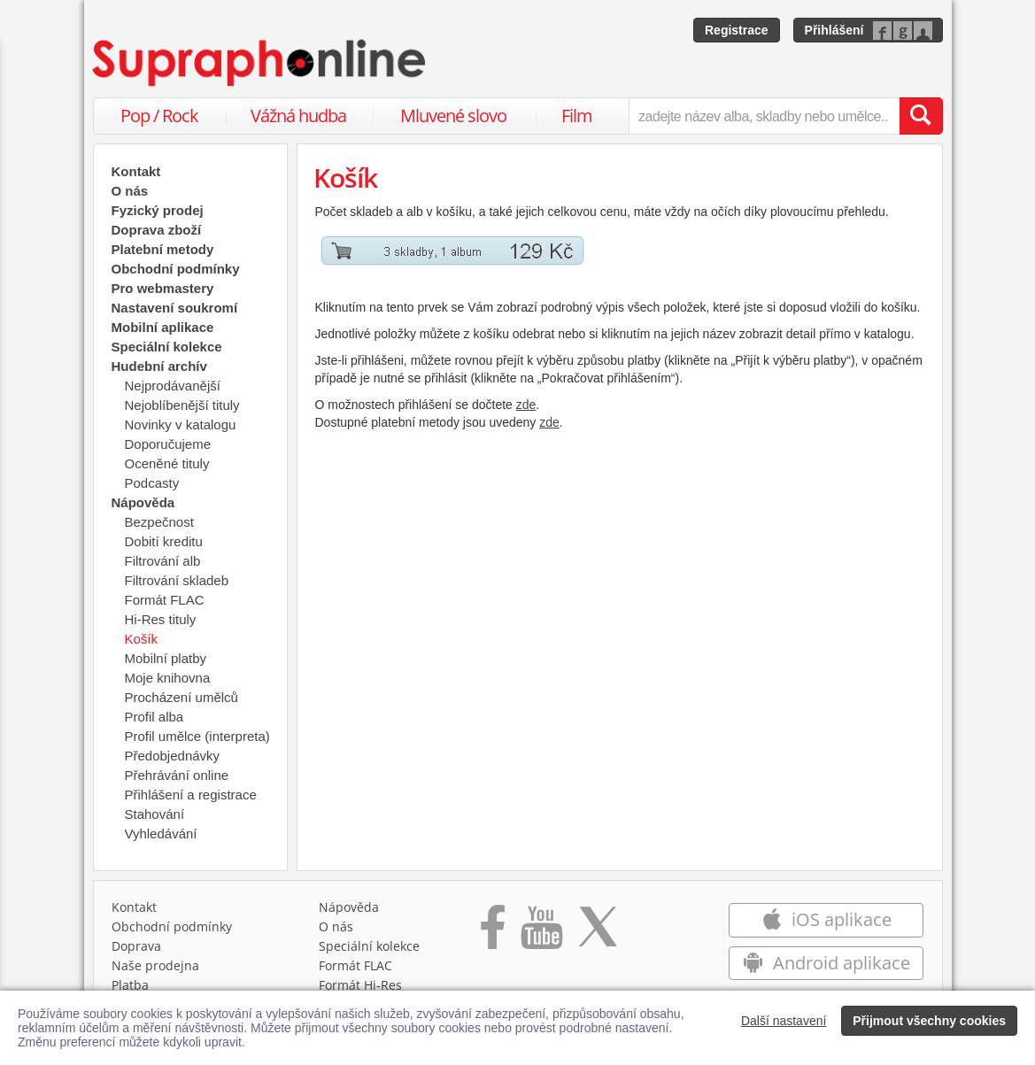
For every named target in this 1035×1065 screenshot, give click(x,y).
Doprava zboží (157, 229)
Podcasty (152, 482)
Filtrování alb (163, 560)
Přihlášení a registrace (191, 794)
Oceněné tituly (167, 463)
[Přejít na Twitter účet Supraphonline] (597, 933)
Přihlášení (834, 30)
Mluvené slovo (453, 115)
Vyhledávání (161, 833)
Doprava (136, 946)
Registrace (737, 30)
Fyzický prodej (158, 210)
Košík (141, 638)
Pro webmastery (163, 288)
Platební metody (163, 249)
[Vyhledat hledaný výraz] (921, 116)
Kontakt (136, 171)
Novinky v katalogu (180, 424)
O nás (130, 190)
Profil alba (154, 716)
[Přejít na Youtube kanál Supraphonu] (541, 933)
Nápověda (349, 907)
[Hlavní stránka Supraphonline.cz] (260, 63)
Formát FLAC (165, 599)
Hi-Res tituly (161, 619)
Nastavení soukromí (175, 307)
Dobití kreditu (164, 541)
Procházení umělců (181, 697)
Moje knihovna (168, 677)
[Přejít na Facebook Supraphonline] (492, 933)
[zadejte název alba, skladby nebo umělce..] (764, 116)
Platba (130, 984)
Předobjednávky (172, 755)
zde (526, 404)
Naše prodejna (155, 965)
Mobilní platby (166, 658)
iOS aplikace (826, 919)
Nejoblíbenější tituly (182, 405)
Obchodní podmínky (176, 268)
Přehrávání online (177, 775)
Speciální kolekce (167, 346)
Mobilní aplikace (163, 327)
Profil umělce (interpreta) (197, 736)
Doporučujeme (168, 443)
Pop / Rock (159, 115)
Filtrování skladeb (177, 580)
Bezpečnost (159, 521)
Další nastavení (784, 1021)
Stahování (155, 814)
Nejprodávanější (172, 385)
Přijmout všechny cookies (929, 1021)
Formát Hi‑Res (360, 984)
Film (576, 115)
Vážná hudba (298, 115)
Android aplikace (826, 963)
